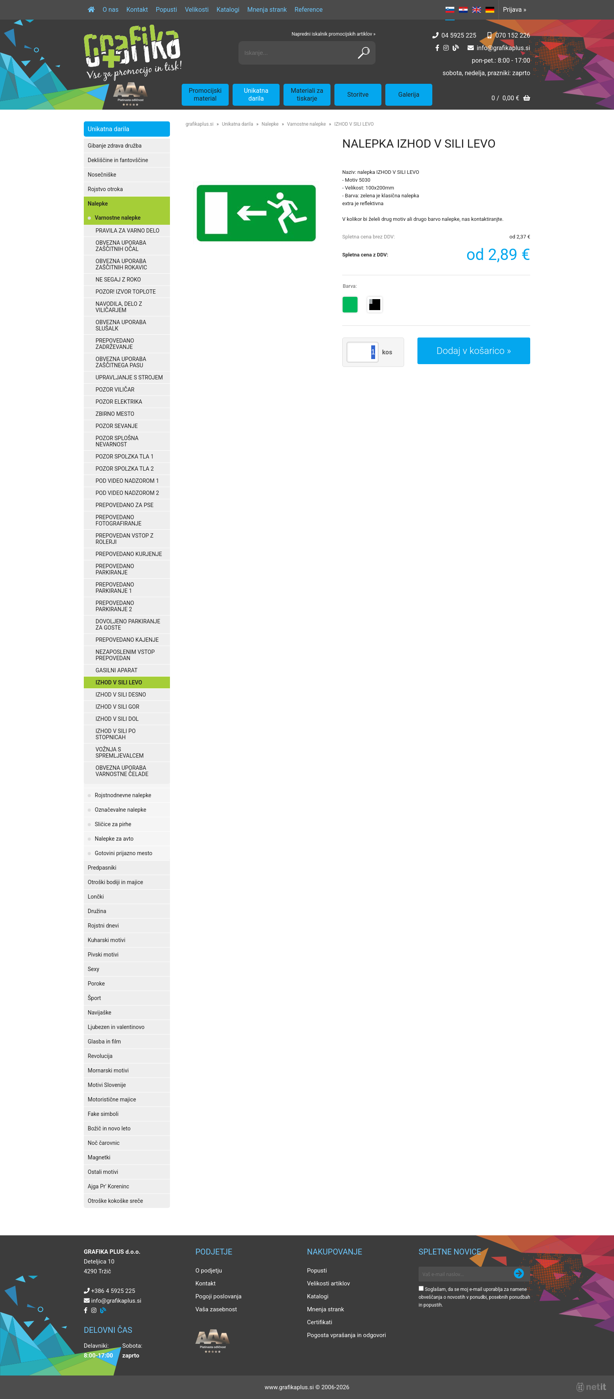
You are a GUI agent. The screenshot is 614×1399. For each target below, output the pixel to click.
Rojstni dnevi (103, 925)
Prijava (514, 9)
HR (463, 10)
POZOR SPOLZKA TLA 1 (125, 456)
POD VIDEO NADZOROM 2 (127, 493)
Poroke (96, 983)
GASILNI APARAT (116, 670)
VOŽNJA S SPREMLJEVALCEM (120, 752)
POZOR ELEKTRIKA (119, 402)
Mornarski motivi (108, 1070)
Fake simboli (103, 1114)
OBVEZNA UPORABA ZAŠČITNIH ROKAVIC (121, 264)
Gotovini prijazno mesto (123, 853)
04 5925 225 (458, 35)
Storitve (357, 94)
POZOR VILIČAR (115, 389)
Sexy (93, 969)
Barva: (350, 286)
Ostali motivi (103, 1172)
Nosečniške (102, 174)
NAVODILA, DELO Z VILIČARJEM (119, 307)
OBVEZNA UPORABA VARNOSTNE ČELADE (122, 771)
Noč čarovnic (103, 1143)
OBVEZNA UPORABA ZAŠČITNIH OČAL (121, 246)
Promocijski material (205, 94)
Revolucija (100, 1056)
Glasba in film (104, 1041)
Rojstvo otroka (105, 189)
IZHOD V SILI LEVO (119, 682)
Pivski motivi (103, 954)
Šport (94, 998)
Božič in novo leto (109, 1128)
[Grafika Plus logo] (133, 53)
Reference (308, 9)
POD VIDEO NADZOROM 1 (127, 481)
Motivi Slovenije (107, 1085)
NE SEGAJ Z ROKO (118, 279)
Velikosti (197, 9)
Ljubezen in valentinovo (116, 1027)
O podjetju (208, 1270)
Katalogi (228, 9)
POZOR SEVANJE (117, 426)
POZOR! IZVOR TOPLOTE (126, 292)
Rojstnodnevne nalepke (123, 795)
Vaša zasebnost (216, 1309)
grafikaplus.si (199, 124)
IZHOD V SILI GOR (117, 707)
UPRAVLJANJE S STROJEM (129, 377)
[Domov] (91, 10)
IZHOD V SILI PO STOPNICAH (115, 734)
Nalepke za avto (114, 839)
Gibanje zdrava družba (115, 146)
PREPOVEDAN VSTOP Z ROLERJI (125, 539)
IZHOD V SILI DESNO (121, 694)
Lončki (96, 897)
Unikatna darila (256, 94)
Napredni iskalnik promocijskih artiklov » (334, 34)
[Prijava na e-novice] (518, 1274)
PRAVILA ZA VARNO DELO (127, 230)
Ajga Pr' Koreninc (108, 1186)
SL (450, 10)
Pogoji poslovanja (218, 1296)
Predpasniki (102, 868)
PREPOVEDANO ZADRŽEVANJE (115, 344)
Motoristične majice (112, 1099)
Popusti (166, 9)
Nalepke (98, 203)
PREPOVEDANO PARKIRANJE (115, 569)
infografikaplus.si (503, 48)
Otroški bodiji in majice (115, 882)
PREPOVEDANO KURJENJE (129, 554)
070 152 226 (512, 35)
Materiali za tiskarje (307, 94)
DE (490, 10)
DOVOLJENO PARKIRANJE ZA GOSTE (128, 624)
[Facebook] (437, 48)
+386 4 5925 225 (113, 1290)
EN (476, 10)
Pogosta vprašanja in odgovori (346, 1335)
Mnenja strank (267, 9)
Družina (97, 911)
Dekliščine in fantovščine (118, 160)
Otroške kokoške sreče (115, 1201)
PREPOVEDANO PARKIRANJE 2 (115, 606)
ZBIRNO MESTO (115, 414)
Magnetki (99, 1157)
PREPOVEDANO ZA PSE (125, 505)
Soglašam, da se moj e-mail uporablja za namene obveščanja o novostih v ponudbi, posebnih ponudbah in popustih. (474, 1297)
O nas (111, 9)
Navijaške (99, 1012)
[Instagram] (446, 48)
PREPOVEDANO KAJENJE (127, 640)
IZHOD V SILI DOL (117, 719)
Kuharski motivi (106, 940)
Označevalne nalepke (120, 810)
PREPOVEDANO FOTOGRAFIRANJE (118, 520)
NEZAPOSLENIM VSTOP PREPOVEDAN (125, 655)
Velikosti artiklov (328, 1283)
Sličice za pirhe (113, 824)
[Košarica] (510, 99)
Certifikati (319, 1322)
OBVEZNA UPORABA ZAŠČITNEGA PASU (121, 362)
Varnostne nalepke (118, 218)
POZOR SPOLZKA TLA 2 (125, 469)
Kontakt (137, 9)
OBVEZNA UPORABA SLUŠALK (121, 325)
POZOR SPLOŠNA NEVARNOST (117, 441)
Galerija (408, 94)
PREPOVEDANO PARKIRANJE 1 (115, 587)
